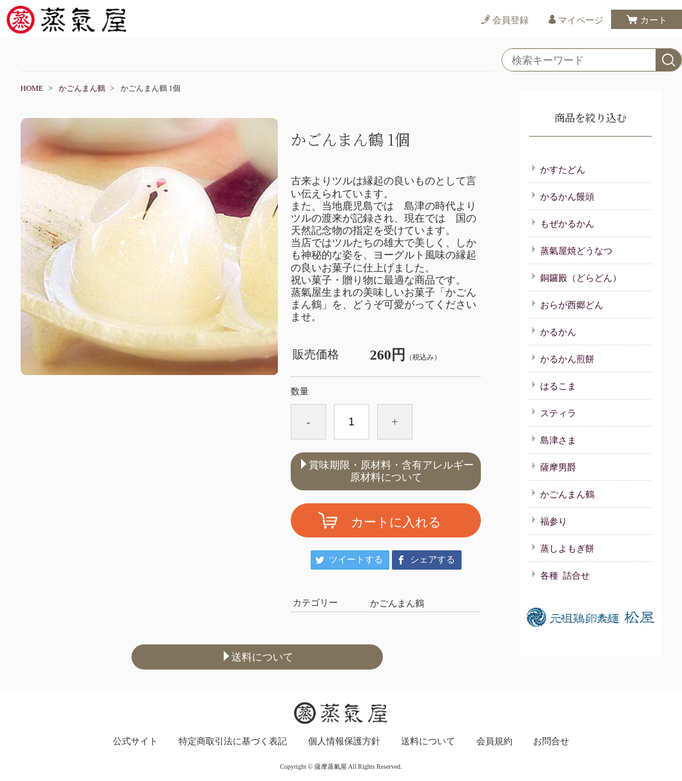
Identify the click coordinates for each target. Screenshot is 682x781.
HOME (32, 88)
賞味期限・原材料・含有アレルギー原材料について (386, 471)
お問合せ (551, 741)
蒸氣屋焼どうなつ (572, 250)
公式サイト (135, 741)
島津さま (554, 439)
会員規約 (494, 741)
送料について (257, 656)
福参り (549, 520)
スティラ (554, 412)
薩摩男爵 (554, 466)
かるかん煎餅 (563, 358)
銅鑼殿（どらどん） (576, 277)
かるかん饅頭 (563, 195)
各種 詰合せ (560, 574)
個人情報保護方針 (344, 741)
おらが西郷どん (567, 304)
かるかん (554, 331)
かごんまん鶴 (82, 88)
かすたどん (558, 168)
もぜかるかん (563, 222)
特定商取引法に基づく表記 (233, 741)
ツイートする (356, 559)
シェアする (432, 559)
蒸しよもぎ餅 (563, 547)
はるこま (554, 385)
